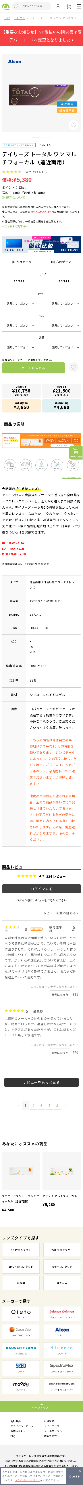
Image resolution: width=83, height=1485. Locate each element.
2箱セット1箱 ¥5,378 (21, 390)
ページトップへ (41, 1407)
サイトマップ (52, 1426)
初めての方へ (52, 1436)
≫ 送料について (13, 197)
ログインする (42, 888)
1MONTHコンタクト (21, 1266)
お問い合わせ (18, 1431)
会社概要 (15, 1421)
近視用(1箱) (21, 405)
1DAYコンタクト (21, 1250)
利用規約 (49, 1421)
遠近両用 (62, 1283)
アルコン (19, 18)
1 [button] (36, 138)
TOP (7, 18)
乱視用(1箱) (61, 405)
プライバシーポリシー (23, 1426)
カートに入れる (34, 368)
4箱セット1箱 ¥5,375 (61, 390)
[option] (21, 1182)
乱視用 (21, 1283)
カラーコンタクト (62, 1266)
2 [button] (47, 138)
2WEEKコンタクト (62, 1250)
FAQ (12, 1436)
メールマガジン (53, 1431)
